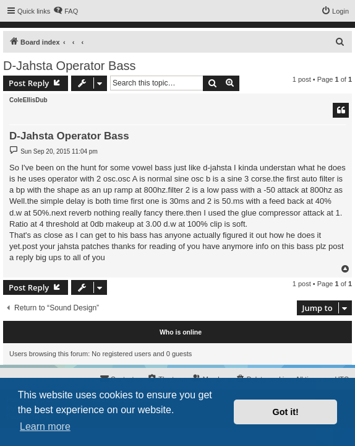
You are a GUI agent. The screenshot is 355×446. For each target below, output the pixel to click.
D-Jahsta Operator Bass (69, 65)
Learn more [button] (45, 426)
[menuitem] (65, 11)
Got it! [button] (286, 412)
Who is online (181, 332)
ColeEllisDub (28, 100)
